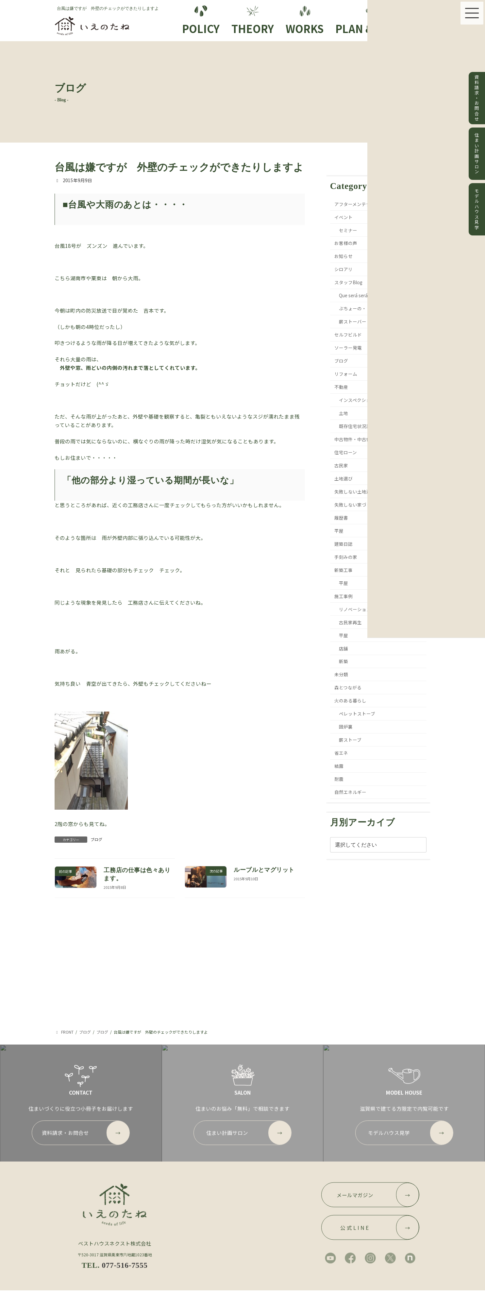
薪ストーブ (350, 739)
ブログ (96, 839)
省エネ (341, 752)
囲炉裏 (346, 726)
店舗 (343, 648)
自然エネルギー (351, 792)
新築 (343, 661)
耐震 (339, 779)
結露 (339, 766)
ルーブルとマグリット (264, 870)
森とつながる (348, 687)
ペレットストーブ (357, 713)
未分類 (341, 674)
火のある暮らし (351, 700)
